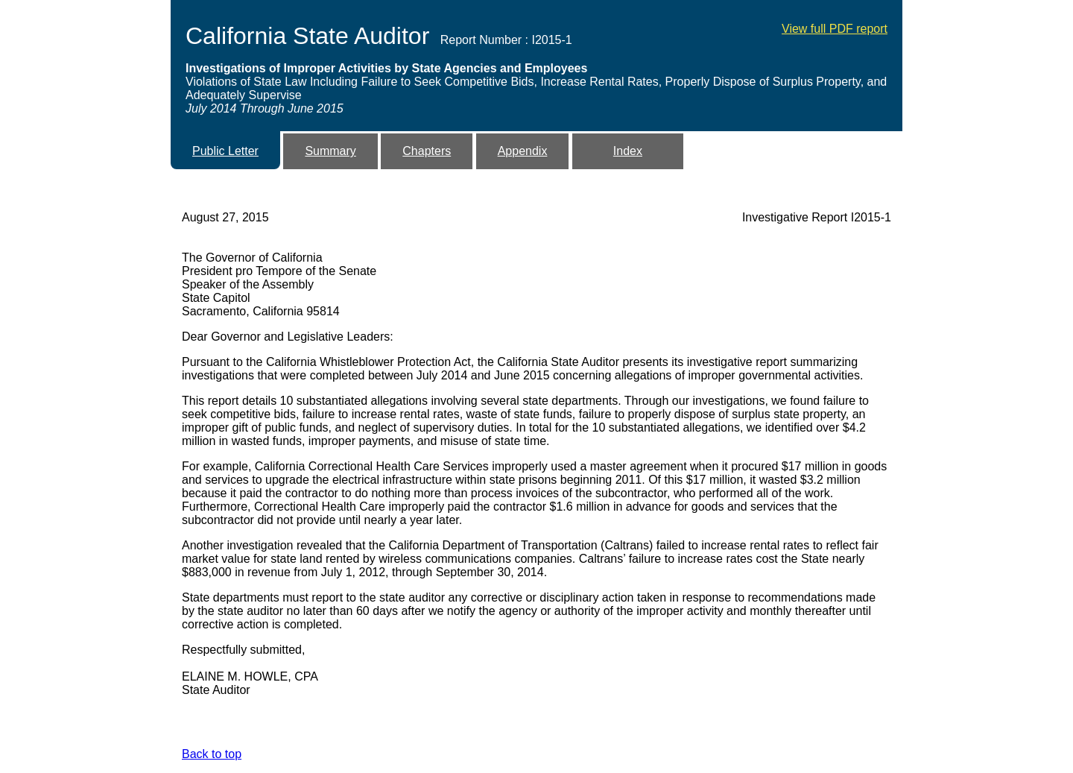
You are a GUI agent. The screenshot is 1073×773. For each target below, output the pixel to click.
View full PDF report (834, 28)
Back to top (211, 754)
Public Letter (225, 151)
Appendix (523, 151)
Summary (330, 151)
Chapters (426, 151)
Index (627, 151)
